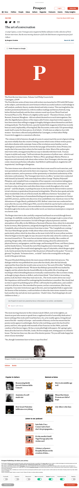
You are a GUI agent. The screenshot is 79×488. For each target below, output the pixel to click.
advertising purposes (34, 467)
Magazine (43, 12)
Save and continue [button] (71, 484)
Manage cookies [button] (7, 484)
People (21, 12)
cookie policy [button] (51, 464)
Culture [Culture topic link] (7, 365)
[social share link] (18, 22)
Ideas (28, 12)
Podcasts (52, 12)
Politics (13, 12)
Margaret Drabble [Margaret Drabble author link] (12, 40)
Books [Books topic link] (14, 365)
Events (60, 12)
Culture (34, 12)
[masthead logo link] (39, 8)
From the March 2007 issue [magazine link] (65, 18)
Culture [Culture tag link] (8, 18)
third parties (22, 465)
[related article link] (20, 387)
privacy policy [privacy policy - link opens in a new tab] (45, 463)
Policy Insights (70, 12)
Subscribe (73, 8)
